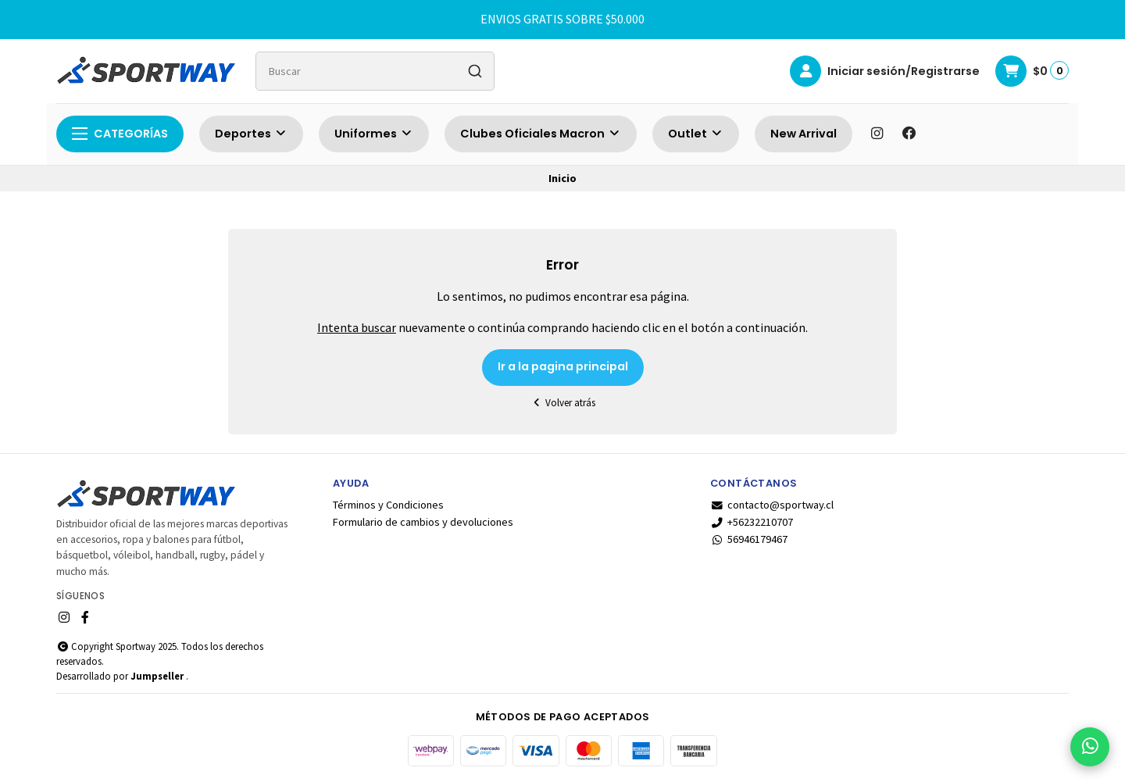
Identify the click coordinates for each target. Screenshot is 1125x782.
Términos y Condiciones (388, 504)
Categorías (120, 133)
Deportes (251, 133)
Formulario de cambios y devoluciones (423, 521)
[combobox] (375, 71)
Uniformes (373, 133)
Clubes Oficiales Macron (540, 133)
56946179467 (749, 539)
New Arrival (803, 133)
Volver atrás (562, 402)
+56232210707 (751, 521)
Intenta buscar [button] (356, 327)
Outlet (695, 133)
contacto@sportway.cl (772, 504)
